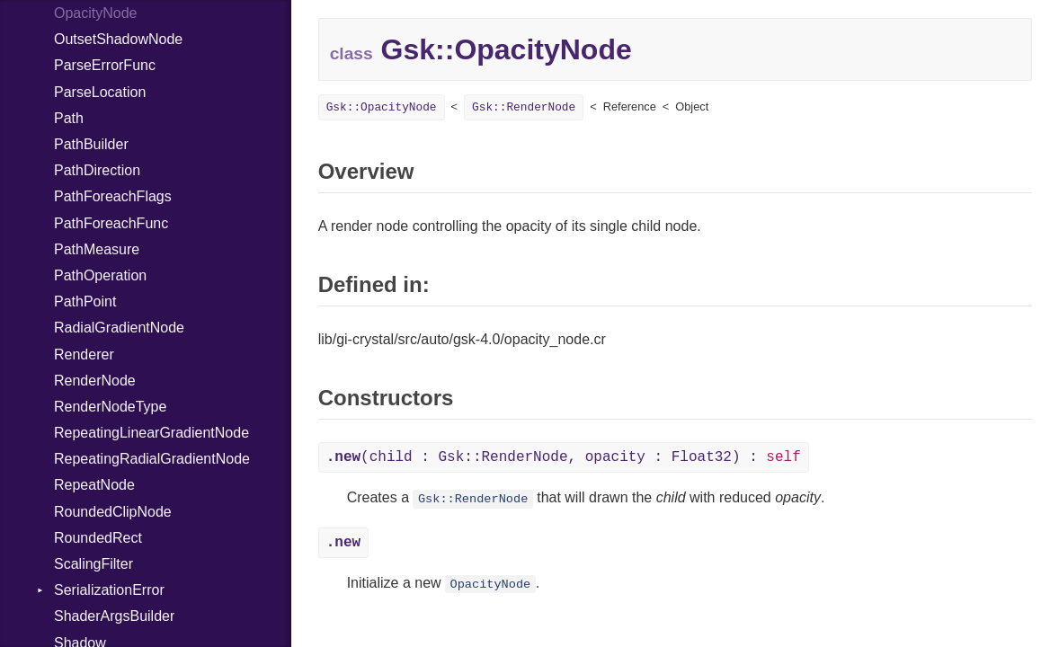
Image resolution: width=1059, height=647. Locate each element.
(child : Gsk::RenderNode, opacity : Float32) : (563, 457)
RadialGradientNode (119, 327)
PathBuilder (91, 144)
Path (69, 118)
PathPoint (85, 301)
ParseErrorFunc (105, 65)
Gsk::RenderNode (523, 107)
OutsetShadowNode (118, 39)
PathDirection (97, 170)
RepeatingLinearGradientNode (151, 432)
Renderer (84, 354)
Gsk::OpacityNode (381, 107)
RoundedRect (98, 537)
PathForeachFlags (113, 196)
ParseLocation (100, 92)
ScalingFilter (93, 564)
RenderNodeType (110, 406)
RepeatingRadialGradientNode (152, 458)
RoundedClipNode (113, 511)
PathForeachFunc (111, 223)
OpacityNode (96, 13)
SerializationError (109, 590)
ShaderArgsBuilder (114, 616)
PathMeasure (96, 249)
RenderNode (95, 380)
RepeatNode (94, 484)
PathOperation (100, 275)
